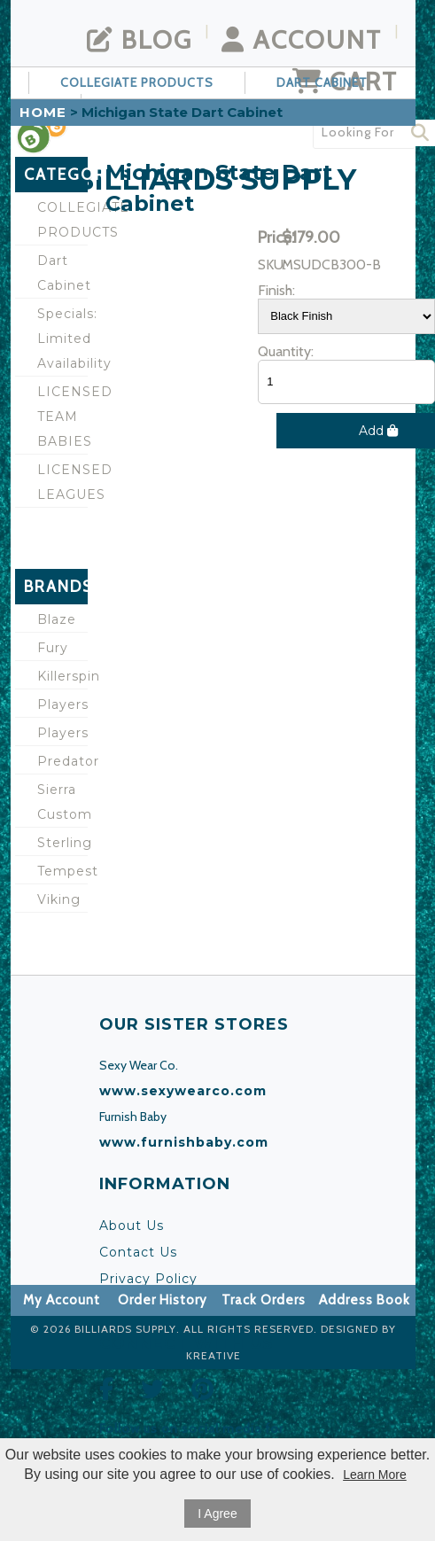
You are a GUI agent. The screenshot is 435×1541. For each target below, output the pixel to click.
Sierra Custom (62, 802)
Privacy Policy (148, 1279)
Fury (52, 648)
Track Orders (263, 1300)
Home (42, 112)
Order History (162, 1300)
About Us (131, 1226)
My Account (61, 1300)
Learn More (375, 1474)
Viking (59, 899)
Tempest (62, 871)
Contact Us (138, 1252)
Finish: (268, 290)
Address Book (364, 1300)
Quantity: (286, 351)
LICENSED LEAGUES (62, 482)
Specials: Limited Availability (62, 338)
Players (62, 704)
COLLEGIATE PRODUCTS (137, 82)
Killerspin (62, 676)
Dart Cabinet (322, 82)
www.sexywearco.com (183, 1091)
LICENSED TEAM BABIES (62, 416)
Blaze (56, 619)
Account (301, 39)
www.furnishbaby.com (183, 1142)
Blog (139, 39)
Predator (62, 761)
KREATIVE (213, 1355)
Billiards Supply (125, 1328)
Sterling (62, 843)
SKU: (268, 264)
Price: (268, 237)
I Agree (217, 1513)
